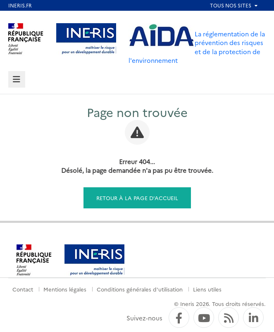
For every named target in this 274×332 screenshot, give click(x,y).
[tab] (16, 79)
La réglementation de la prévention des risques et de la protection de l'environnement (197, 46)
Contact (22, 289)
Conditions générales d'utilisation (140, 289)
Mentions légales (64, 289)
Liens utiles (207, 289)
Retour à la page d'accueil (137, 197)
